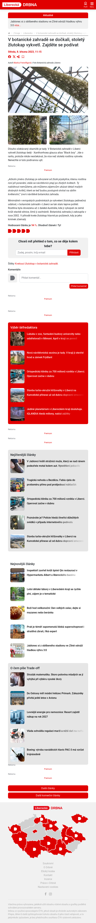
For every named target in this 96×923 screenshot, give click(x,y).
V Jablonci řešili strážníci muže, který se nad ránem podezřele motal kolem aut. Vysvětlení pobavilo (56, 463)
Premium (48, 170)
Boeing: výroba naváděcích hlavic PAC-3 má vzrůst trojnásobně (55, 752)
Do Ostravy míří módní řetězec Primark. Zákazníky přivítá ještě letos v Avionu (55, 695)
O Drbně (48, 867)
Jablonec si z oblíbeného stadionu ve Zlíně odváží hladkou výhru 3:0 (55, 648)
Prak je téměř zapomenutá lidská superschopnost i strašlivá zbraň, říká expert (55, 629)
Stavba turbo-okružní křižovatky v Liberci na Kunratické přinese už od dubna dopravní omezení (55, 392)
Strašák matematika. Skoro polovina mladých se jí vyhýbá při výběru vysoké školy (55, 677)
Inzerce (48, 879)
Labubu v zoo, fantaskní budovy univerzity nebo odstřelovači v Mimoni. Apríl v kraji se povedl (53, 336)
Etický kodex (48, 871)
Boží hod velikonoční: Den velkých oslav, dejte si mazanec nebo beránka (54, 610)
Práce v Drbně (48, 883)
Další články (48, 788)
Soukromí (48, 863)
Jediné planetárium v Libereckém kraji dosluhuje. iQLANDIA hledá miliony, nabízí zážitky (54, 411)
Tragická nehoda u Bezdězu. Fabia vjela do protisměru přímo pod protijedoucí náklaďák (51, 482)
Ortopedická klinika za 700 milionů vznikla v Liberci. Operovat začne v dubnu (56, 374)
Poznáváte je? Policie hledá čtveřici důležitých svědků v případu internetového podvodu (53, 520)
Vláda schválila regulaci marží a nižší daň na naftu (55, 730)
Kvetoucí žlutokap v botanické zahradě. (36, 263)
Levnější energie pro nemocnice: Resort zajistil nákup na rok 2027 (53, 714)
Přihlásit (74, 252)
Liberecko (28, 33)
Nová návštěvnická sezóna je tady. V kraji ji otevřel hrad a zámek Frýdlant (55, 355)
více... (17, 25)
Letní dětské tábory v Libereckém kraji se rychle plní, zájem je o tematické (54, 591)
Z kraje (17, 33)
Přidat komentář (79, 286)
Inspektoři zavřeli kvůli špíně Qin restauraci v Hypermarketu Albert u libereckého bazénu (52, 572)
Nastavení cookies (48, 886)
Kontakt (48, 875)
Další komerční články (48, 795)
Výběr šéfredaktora (23, 327)
